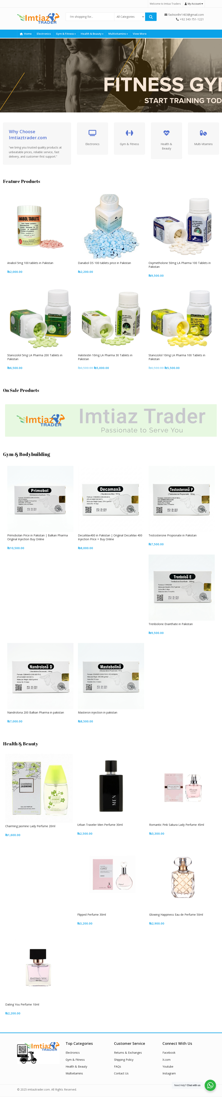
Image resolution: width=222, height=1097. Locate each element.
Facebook (168, 1052)
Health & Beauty (92, 33)
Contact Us (121, 1073)
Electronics (44, 33)
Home (26, 33)
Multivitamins (118, 33)
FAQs (117, 1066)
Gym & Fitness (66, 33)
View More (140, 33)
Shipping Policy (123, 1060)
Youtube (167, 1066)
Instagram (169, 1073)
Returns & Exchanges (128, 1052)
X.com (166, 1060)
